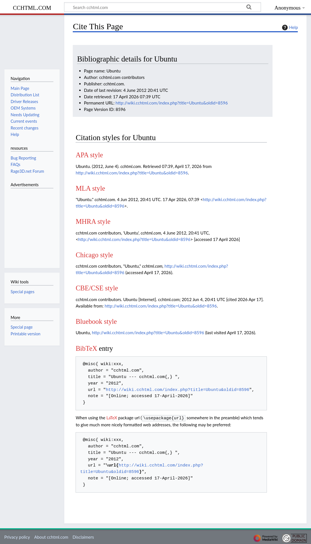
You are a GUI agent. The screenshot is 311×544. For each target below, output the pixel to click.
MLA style (90, 188)
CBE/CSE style (97, 288)
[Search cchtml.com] (162, 7)
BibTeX (86, 348)
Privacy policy (17, 536)
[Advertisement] (27, 225)
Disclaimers (83, 536)
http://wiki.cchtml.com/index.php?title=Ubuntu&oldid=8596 (171, 102)
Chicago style (94, 255)
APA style (89, 155)
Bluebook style (96, 321)
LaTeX (111, 417)
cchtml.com (32, 7)
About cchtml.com (51, 536)
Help (289, 27)
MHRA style (93, 221)
